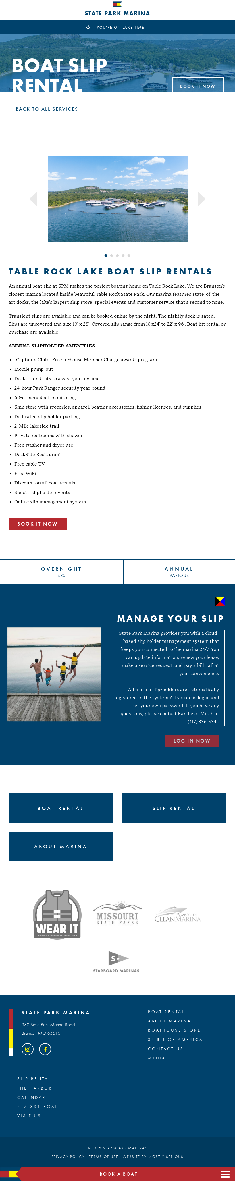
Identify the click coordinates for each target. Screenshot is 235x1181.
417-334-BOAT (37, 1106)
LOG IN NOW (167, 741)
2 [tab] (112, 256)
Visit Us (29, 1116)
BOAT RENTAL (166, 1012)
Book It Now (197, 86)
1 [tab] (106, 256)
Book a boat (119, 1174)
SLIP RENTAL (34, 1079)
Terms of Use (103, 1156)
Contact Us (166, 1049)
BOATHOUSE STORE (174, 1030)
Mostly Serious (166, 1156)
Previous (33, 198)
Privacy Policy (68, 1156)
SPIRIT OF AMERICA (175, 1039)
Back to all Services (47, 109)
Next (201, 198)
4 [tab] (123, 256)
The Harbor (34, 1088)
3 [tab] (117, 256)
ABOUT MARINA (169, 1021)
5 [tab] (129, 256)
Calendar (31, 1097)
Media (157, 1058)
